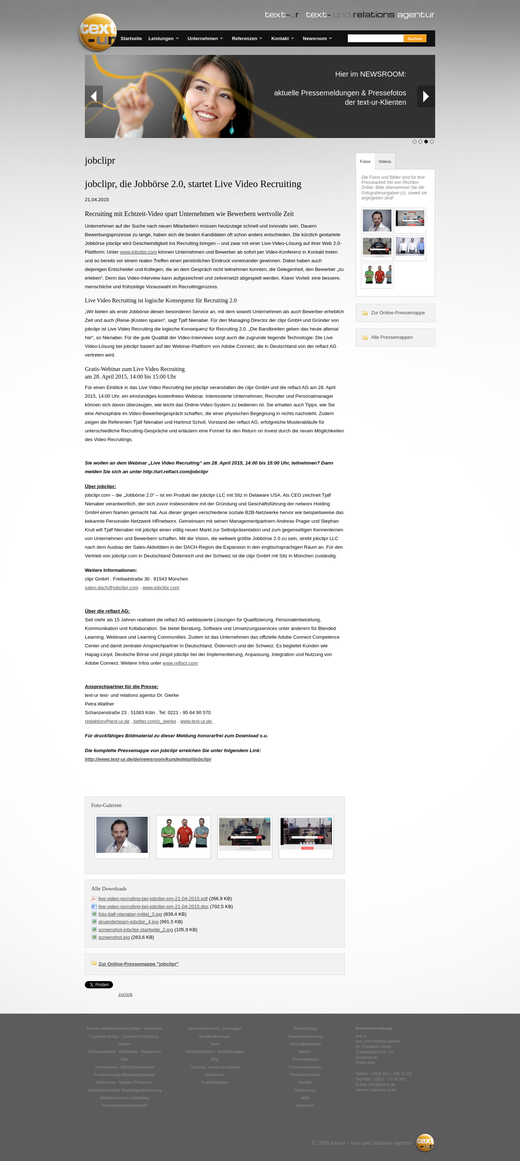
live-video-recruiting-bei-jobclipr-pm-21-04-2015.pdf (153, 898)
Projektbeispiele (214, 1082)
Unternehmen (203, 38)
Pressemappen (305, 1059)
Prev (90, 96)
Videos (384, 161)
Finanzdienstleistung (304, 1036)
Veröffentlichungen (215, 1036)
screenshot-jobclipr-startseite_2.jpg (136, 929)
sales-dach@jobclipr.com (111, 587)
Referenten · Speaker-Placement (124, 1082)
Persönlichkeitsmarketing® (124, 1105)
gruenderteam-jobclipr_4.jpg (129, 921)
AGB (305, 1098)
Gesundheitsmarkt (305, 1044)
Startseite (131, 38)
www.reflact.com (180, 663)
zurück (125, 994)
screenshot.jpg (114, 937)
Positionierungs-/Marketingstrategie (124, 1074)
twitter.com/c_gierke (154, 721)
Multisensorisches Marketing (124, 1098)
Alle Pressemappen (392, 337)
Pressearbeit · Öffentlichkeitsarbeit (124, 1067)
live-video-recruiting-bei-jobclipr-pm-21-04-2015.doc (154, 906)
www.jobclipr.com (138, 252)
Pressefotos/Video (305, 1074)
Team (215, 1044)
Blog (214, 1059)
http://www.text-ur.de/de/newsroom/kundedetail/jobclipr (148, 759)
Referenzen (244, 38)
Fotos (365, 161)
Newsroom (315, 38)
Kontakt (280, 38)
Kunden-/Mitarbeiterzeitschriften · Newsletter (124, 1028)
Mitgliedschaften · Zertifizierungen (214, 1051)
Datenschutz (305, 1090)
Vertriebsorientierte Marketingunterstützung (124, 1090)
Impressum (305, 1105)
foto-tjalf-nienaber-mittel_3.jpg (130, 914)
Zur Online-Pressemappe (398, 312)
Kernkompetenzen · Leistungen (215, 1028)
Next (426, 96)
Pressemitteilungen (305, 1067)
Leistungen (160, 38)
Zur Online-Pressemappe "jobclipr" (139, 964)
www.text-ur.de (196, 721)
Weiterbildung (305, 1028)
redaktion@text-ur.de (107, 721)
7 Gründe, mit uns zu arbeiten (215, 1067)
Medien (305, 1051)
